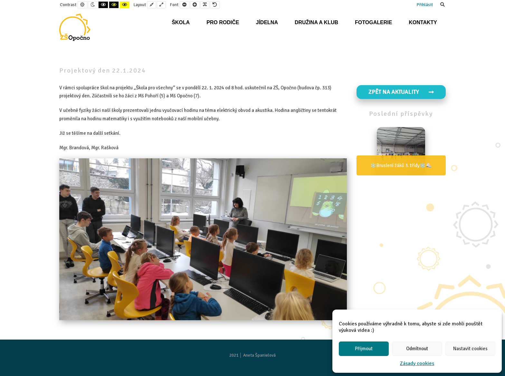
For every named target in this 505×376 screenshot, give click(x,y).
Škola (181, 22)
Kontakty (423, 22)
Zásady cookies (417, 363)
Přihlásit (424, 4)
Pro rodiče (222, 22)
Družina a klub (316, 22)
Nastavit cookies (470, 348)
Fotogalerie (373, 22)
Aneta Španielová (259, 355)
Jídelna (267, 22)
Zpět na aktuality (401, 91)
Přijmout (364, 348)
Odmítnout (417, 348)
